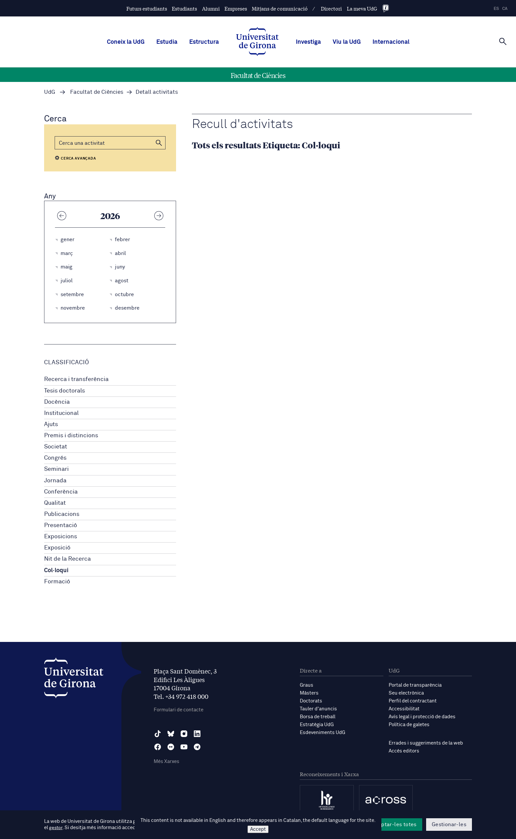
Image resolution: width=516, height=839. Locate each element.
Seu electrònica (406, 693)
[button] (159, 142)
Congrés (55, 458)
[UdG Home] (257, 42)
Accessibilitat (404, 708)
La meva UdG (362, 8)
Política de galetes (409, 724)
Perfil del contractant (413, 701)
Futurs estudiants (146, 8)
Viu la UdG (347, 42)
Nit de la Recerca (67, 559)
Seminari (56, 469)
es (496, 9)
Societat (55, 447)
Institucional (61, 413)
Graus (306, 685)
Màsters (309, 693)
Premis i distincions (71, 436)
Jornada (55, 481)
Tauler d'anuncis (318, 708)
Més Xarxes (166, 761)
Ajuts (51, 424)
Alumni (211, 8)
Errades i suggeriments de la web (426, 743)
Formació (57, 582)
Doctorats (311, 701)
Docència (57, 402)
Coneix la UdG (125, 42)
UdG (49, 92)
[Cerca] (502, 41)
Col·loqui (56, 570)
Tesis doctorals (64, 391)
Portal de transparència (415, 685)
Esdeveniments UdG (322, 732)
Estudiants (184, 8)
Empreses (235, 8)
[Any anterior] (61, 215)
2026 (110, 215)
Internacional (391, 42)
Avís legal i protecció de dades (422, 716)
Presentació (60, 525)
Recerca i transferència (76, 379)
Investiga (308, 42)
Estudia (166, 42)
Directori (331, 8)
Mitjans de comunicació (280, 8)
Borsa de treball (317, 716)
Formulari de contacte (178, 709)
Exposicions (60, 537)
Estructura (204, 42)
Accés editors (404, 751)
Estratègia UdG (317, 724)
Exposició (57, 548)
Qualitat (55, 503)
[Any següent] (158, 215)
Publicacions (61, 514)
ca (504, 9)
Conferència (61, 492)
